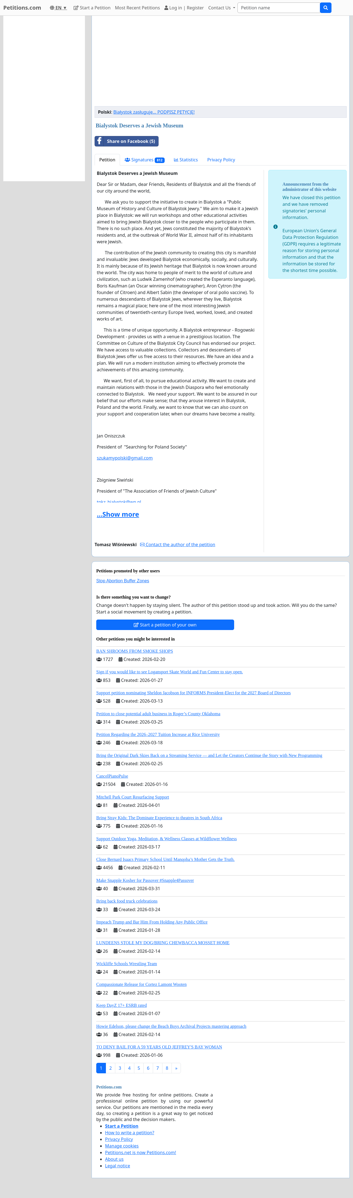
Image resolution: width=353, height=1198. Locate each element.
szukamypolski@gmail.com (125, 458)
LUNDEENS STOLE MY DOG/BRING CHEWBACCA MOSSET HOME (162, 942)
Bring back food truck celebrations (126, 901)
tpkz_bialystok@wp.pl (119, 502)
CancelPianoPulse (112, 776)
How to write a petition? (129, 1133)
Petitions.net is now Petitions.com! (140, 1152)
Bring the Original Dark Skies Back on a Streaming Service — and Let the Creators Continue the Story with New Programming (209, 755)
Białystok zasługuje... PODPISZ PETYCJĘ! (154, 112)
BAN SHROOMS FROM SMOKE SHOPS (134, 651)
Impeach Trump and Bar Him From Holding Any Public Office (152, 922)
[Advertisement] (221, 63)
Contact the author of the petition (177, 544)
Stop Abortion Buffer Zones (122, 580)
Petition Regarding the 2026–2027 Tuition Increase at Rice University (158, 734)
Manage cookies (122, 1146)
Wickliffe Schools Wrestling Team (126, 963)
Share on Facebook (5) (125, 141)
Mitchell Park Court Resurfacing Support (132, 797)
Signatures (145, 160)
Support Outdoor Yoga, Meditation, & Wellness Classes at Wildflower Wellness (166, 838)
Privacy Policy (221, 160)
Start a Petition (92, 8)
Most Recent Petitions (137, 8)
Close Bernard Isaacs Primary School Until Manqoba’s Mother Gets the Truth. (165, 859)
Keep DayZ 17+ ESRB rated (121, 1005)
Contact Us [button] (220, 8)
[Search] (278, 7)
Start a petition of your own (165, 625)
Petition (107, 160)
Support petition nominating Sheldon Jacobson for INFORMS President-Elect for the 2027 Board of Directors (193, 692)
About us (114, 1159)
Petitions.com (22, 7)
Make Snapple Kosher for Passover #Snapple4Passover (145, 880)
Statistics (186, 160)
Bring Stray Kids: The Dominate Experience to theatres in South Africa (159, 817)
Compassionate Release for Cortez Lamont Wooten (141, 984)
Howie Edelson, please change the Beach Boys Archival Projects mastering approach (171, 1026)
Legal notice (117, 1166)
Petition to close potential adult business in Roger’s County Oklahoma (158, 713)
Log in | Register (184, 8)
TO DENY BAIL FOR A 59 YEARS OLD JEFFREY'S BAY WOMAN (159, 1047)
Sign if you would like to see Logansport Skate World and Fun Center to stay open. (169, 671)
